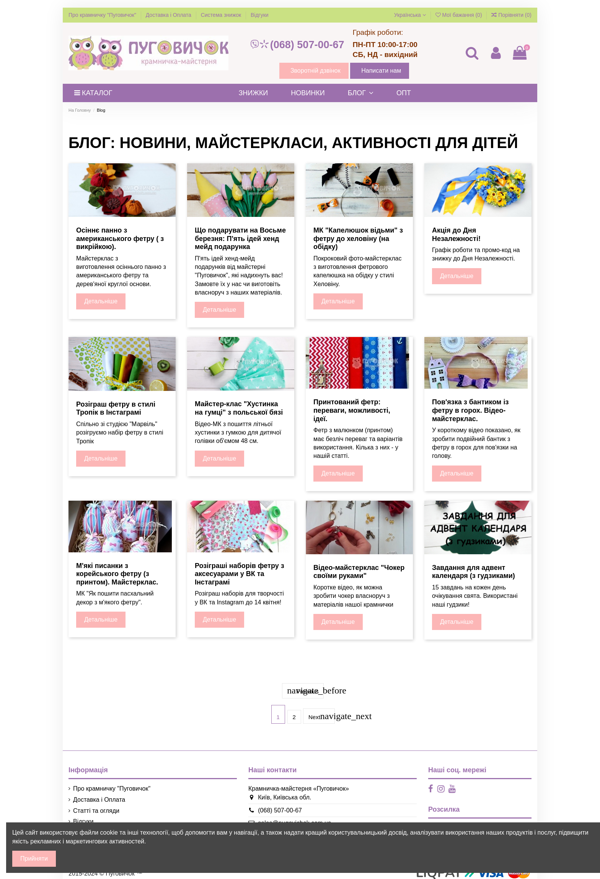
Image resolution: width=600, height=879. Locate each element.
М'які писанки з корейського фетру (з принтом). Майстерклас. (117, 574)
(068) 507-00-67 (296, 44)
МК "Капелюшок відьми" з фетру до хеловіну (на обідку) (358, 238)
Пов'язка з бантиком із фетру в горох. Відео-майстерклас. (470, 410)
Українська (410, 15)
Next (321, 713)
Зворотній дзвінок (315, 70)
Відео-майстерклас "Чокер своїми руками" (358, 572)
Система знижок (222, 15)
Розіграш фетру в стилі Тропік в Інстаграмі (115, 408)
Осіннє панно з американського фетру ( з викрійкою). (120, 238)
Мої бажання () (459, 15)
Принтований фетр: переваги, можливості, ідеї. (351, 410)
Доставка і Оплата (169, 15)
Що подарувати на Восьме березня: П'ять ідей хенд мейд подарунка (240, 238)
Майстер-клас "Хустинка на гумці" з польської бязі (239, 408)
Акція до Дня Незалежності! (456, 234)
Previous (305, 688)
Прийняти (34, 858)
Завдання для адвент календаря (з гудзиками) (473, 572)
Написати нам (381, 70)
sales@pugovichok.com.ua (292, 818)
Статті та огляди (96, 805)
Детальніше (100, 301)
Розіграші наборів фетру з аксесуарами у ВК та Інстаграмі (239, 574)
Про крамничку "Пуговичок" (103, 15)
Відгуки (260, 15)
